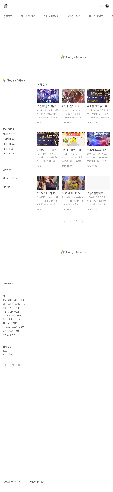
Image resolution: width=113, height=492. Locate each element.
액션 (4, 323)
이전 (64, 221)
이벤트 (5, 311)
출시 (17, 307)
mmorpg (6, 326)
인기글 (15, 177)
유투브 (19, 365)
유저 (13, 315)
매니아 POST (96, 16)
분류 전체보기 (9, 129)
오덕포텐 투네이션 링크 (13, 482)
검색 (100, 6)
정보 (17, 330)
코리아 (11, 303)
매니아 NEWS (51, 16)
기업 (15, 319)
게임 (10, 300)
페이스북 (5, 365)
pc (9, 323)
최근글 (6, 177)
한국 (20, 319)
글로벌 (11, 330)
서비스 (16, 300)
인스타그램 (12, 365)
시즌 (4, 307)
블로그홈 (8, 16)
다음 (82, 221)
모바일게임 (19, 303)
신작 (23, 326)
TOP (107, 483)
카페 (10, 319)
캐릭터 (11, 307)
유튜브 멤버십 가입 (36, 482)
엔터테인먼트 (15, 311)
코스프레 (15, 326)
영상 (4, 303)
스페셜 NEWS (73, 16)
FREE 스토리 (9, 153)
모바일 (5, 334)
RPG (19, 315)
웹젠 (4, 319)
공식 (4, 300)
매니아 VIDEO (28, 16)
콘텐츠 (15, 323)
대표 (22, 300)
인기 (4, 330)
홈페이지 (13, 334)
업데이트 (6, 315)
